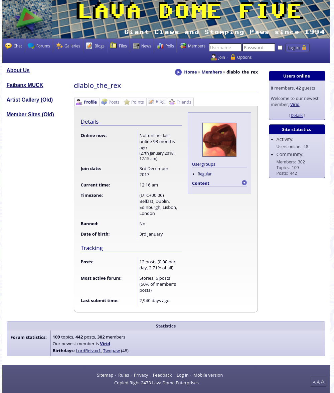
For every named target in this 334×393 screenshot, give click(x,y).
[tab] (86, 102)
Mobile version (208, 375)
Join (221, 57)
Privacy (141, 375)
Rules (123, 375)
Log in (183, 375)
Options (244, 57)
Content (200, 183)
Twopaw (111, 351)
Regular (205, 173)
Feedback (162, 375)
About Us (18, 70)
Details (297, 115)
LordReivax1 (88, 351)
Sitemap (105, 375)
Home (190, 72)
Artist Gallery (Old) (30, 100)
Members (211, 72)
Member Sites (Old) (30, 114)
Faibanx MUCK (25, 85)
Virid (295, 104)
